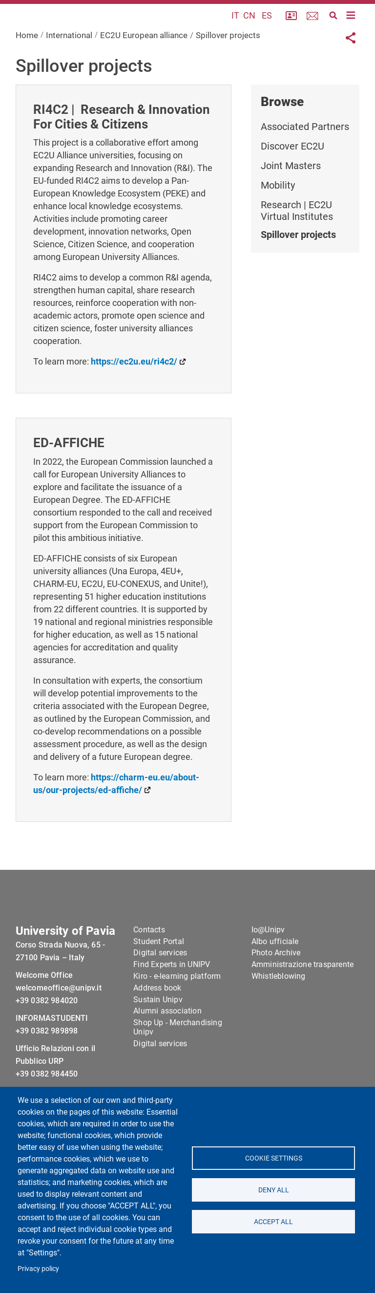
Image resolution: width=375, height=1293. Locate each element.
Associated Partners (305, 151)
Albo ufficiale (275, 973)
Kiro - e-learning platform (177, 1008)
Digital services (160, 985)
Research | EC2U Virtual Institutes (297, 235)
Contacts (149, 962)
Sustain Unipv (158, 1031)
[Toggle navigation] (351, 28)
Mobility (278, 210)
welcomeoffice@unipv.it (59, 1019)
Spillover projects (298, 259)
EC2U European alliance (144, 60)
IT (235, 28)
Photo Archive (276, 985)
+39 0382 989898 (47, 1062)
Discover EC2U (292, 171)
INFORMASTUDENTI (52, 1050)
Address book (157, 1020)
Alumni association (167, 1043)
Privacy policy (38, 1268)
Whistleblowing (278, 1008)
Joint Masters (291, 190)
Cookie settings (273, 1158)
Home (27, 60)
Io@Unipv (268, 962)
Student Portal (158, 973)
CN (249, 28)
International (69, 60)
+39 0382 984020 (47, 1032)
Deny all (273, 1190)
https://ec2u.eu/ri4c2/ (134, 387)
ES (267, 28)
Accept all (273, 1222)
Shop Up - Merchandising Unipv (177, 1059)
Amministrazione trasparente (302, 996)
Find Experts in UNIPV (171, 996)
